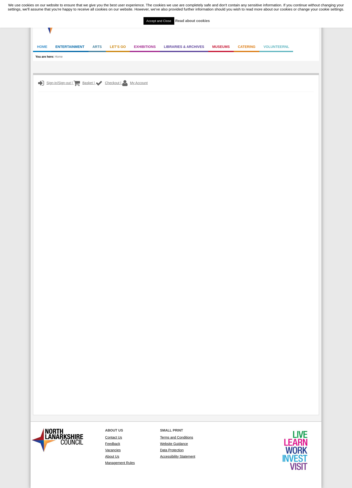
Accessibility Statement (177, 456)
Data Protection (172, 450)
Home (59, 56)
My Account (135, 83)
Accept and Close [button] (158, 21)
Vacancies (113, 450)
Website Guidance (174, 444)
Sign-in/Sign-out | (56, 83)
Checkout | (109, 83)
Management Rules (120, 463)
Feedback (112, 444)
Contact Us (113, 437)
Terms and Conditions (176, 437)
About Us (112, 456)
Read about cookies (192, 21)
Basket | (85, 83)
